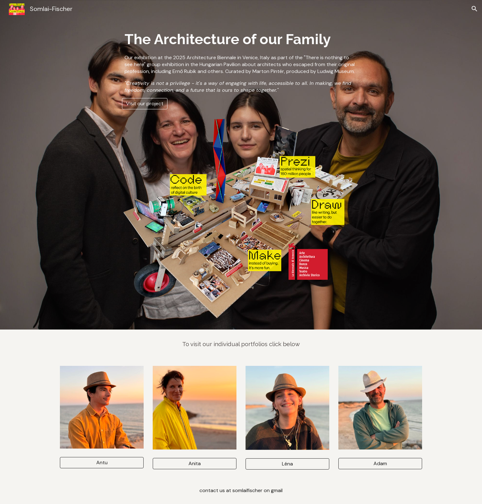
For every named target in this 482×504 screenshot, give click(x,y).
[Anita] (194, 463)
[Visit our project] (144, 103)
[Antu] (101, 462)
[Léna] (287, 463)
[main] (241, 61)
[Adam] (380, 463)
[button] (474, 8)
